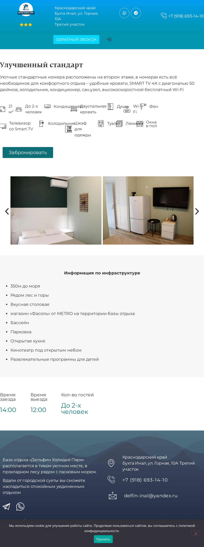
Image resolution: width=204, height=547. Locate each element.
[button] (7, 211)
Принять (103, 539)
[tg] (6, 507)
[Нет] (195, 533)
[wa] (20, 507)
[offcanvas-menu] (109, 40)
